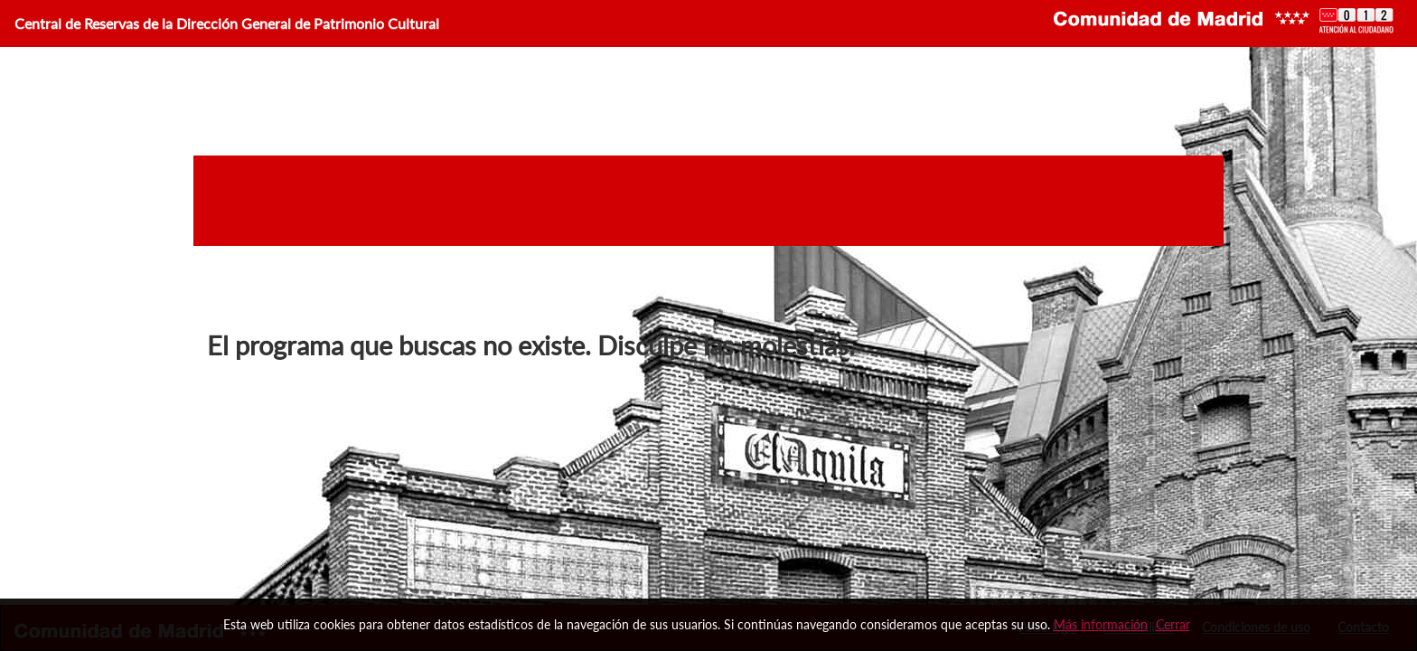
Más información (1101, 624)
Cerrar (1173, 624)
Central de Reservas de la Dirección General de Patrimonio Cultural (226, 23)
